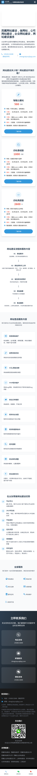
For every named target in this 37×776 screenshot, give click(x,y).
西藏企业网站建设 (19, 755)
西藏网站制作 (15, 752)
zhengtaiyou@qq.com (27, 55)
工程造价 (23, 762)
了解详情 (18, 131)
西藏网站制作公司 (7, 755)
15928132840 (18, 643)
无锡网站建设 (15, 762)
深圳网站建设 (30, 758)
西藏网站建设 (5, 752)
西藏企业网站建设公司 (8, 758)
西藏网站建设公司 (26, 752)
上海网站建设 (20, 758)
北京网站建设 (5, 762)
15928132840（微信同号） (7, 55)
